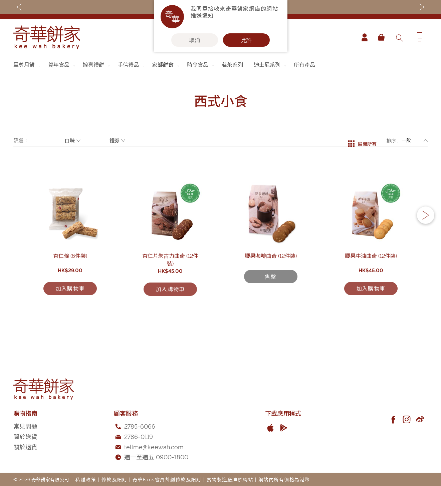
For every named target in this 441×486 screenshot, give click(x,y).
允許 (246, 40)
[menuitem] (27, 64)
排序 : (392, 140)
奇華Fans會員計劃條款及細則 (167, 479)
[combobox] (399, 37)
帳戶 (362, 37)
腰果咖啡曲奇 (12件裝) (271, 292)
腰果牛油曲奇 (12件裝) (371, 292)
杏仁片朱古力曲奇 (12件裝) (170, 292)
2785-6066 (139, 426)
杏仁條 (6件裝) (70, 292)
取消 (195, 40)
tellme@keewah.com (154, 446)
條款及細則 (114, 479)
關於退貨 (25, 446)
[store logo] (46, 37)
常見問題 (25, 426)
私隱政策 (85, 479)
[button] (425, 233)
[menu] (220, 64)
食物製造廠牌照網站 (230, 479)
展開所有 (362, 140)
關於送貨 (25, 436)
